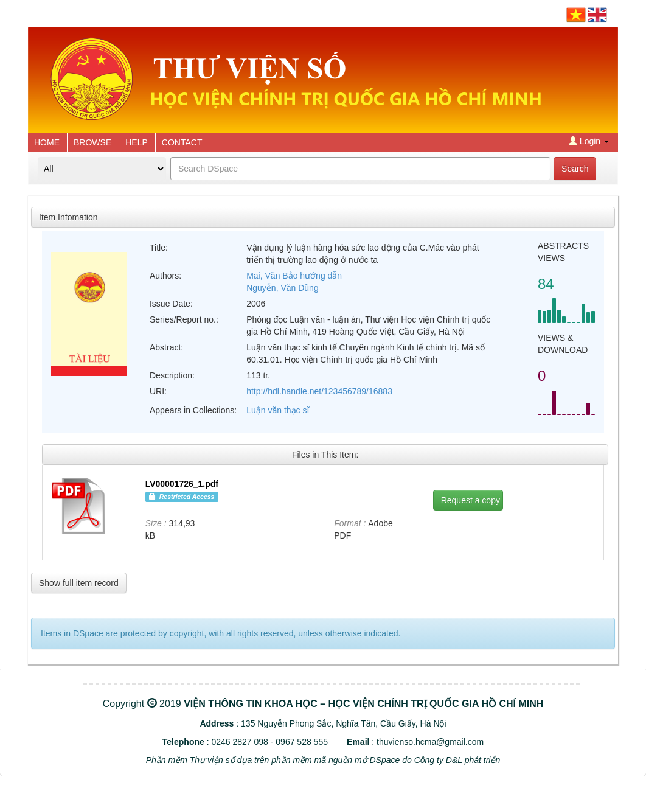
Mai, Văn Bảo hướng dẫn (294, 276)
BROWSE (92, 142)
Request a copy (470, 500)
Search (574, 168)
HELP (136, 142)
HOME (47, 142)
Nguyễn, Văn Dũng (282, 288)
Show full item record (79, 583)
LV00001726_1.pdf (181, 484)
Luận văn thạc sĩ (277, 410)
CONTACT (182, 142)
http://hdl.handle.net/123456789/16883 (319, 391)
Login (589, 141)
